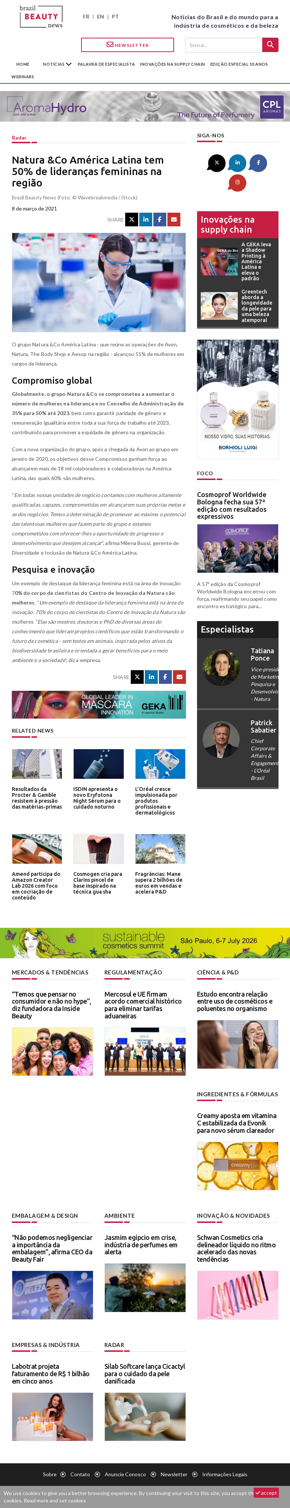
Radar (19, 137)
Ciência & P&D (217, 972)
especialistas (227, 609)
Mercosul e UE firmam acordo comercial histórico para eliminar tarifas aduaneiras (143, 1004)
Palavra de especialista (106, 64)
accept (266, 1493)
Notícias (54, 64)
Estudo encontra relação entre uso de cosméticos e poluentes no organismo (235, 1001)
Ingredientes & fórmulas (235, 1093)
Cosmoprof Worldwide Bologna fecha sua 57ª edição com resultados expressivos (232, 484)
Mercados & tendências (49, 972)
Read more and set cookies (55, 1500)
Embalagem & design (43, 1214)
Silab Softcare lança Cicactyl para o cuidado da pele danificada (144, 1372)
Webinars (22, 76)
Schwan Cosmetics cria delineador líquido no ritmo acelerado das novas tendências (236, 1247)
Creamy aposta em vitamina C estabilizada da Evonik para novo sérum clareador (237, 1122)
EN (100, 16)
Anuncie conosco (125, 1473)
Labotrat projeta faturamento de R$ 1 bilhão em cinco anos (51, 1372)
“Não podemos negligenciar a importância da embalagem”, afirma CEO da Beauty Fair (52, 1247)
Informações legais (224, 1473)
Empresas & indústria (44, 1343)
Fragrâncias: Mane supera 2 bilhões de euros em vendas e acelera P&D (157, 881)
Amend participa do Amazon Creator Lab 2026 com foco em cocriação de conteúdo (36, 884)
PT (115, 16)
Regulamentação (131, 972)
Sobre (50, 1473)
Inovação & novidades (232, 1214)
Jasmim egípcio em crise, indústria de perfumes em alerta (141, 1244)
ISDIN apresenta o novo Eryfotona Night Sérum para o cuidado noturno (98, 797)
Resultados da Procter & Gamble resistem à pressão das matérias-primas (36, 797)
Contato (80, 1473)
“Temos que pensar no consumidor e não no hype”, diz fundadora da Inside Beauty (51, 1004)
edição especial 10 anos (239, 64)
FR (86, 16)
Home (23, 64)
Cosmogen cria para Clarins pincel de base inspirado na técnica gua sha (96, 881)
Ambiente (118, 1214)
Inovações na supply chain (172, 64)
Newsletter (128, 44)
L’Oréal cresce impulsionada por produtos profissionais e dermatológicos (155, 799)
